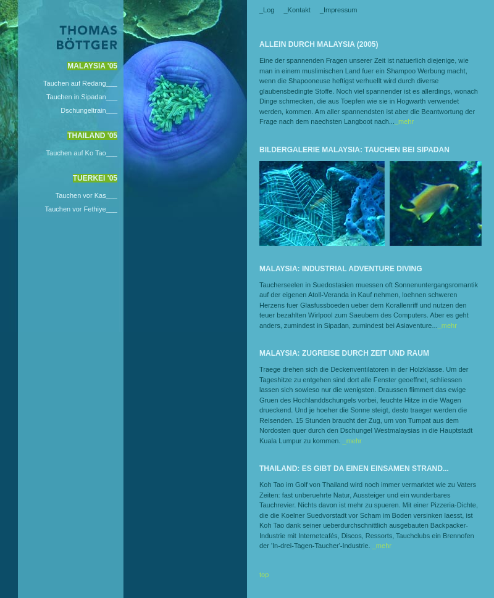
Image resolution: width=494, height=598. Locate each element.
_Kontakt (296, 10)
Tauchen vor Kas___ (86, 195)
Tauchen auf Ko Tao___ (81, 153)
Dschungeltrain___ (89, 110)
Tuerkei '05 (95, 178)
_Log (266, 10)
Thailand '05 (92, 135)
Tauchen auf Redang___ (80, 83)
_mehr (404, 121)
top (264, 574)
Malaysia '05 (92, 66)
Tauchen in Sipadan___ (81, 96)
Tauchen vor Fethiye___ (81, 209)
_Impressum (339, 10)
